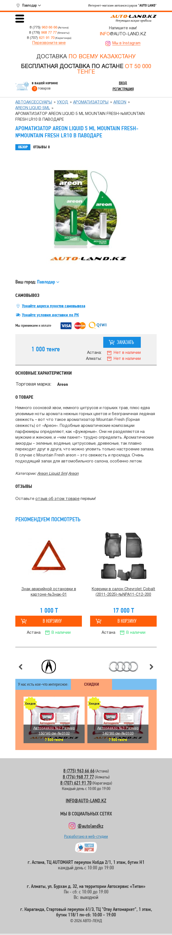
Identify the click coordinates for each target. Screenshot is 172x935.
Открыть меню (19, 18)
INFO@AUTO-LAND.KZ (86, 800)
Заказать (125, 342)
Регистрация (123, 89)
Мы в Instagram (126, 43)
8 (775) (43, 27)
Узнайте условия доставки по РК (50, 315)
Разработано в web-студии (86, 837)
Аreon (119, 102)
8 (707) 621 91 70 (75, 783)
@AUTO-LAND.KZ (123, 34)
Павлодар (29, 5)
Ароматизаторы (90, 102)
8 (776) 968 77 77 (78, 777)
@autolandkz (90, 826)
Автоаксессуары (33, 102)
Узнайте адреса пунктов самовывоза (53, 306)
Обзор (23, 147)
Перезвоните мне (49, 43)
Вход (123, 83)
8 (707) (41, 38)
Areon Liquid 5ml (32, 108)
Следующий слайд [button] (151, 667)
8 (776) (43, 32)
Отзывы (41, 147)
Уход (62, 102)
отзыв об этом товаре (57, 499)
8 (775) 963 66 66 (78, 771)
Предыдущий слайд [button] (20, 667)
